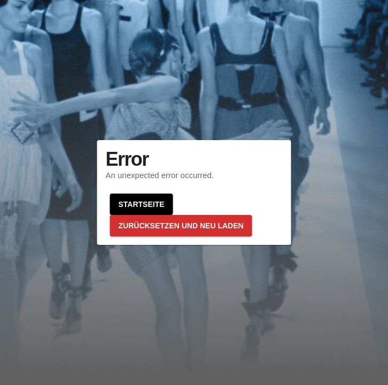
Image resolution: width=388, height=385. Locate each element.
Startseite (142, 204)
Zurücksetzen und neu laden (181, 225)
